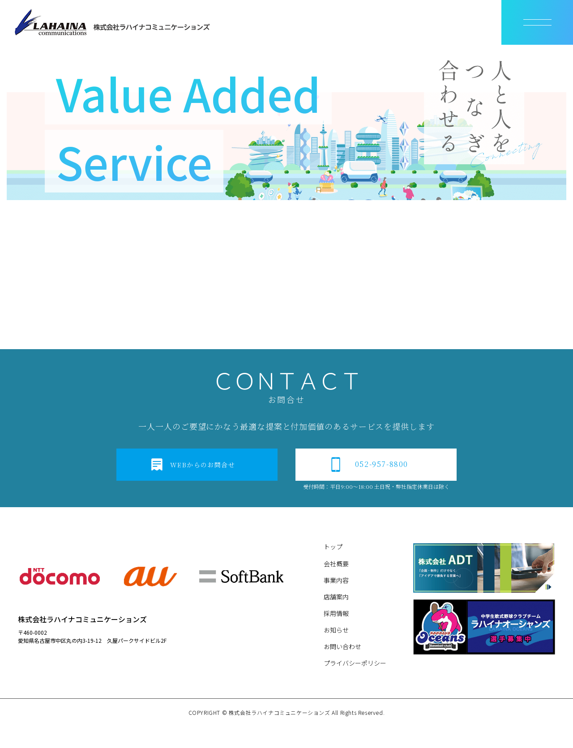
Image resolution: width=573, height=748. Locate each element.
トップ (333, 546)
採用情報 (336, 613)
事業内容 (336, 580)
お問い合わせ (342, 646)
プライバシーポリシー (355, 662)
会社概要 (336, 563)
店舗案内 (336, 596)
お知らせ (336, 629)
